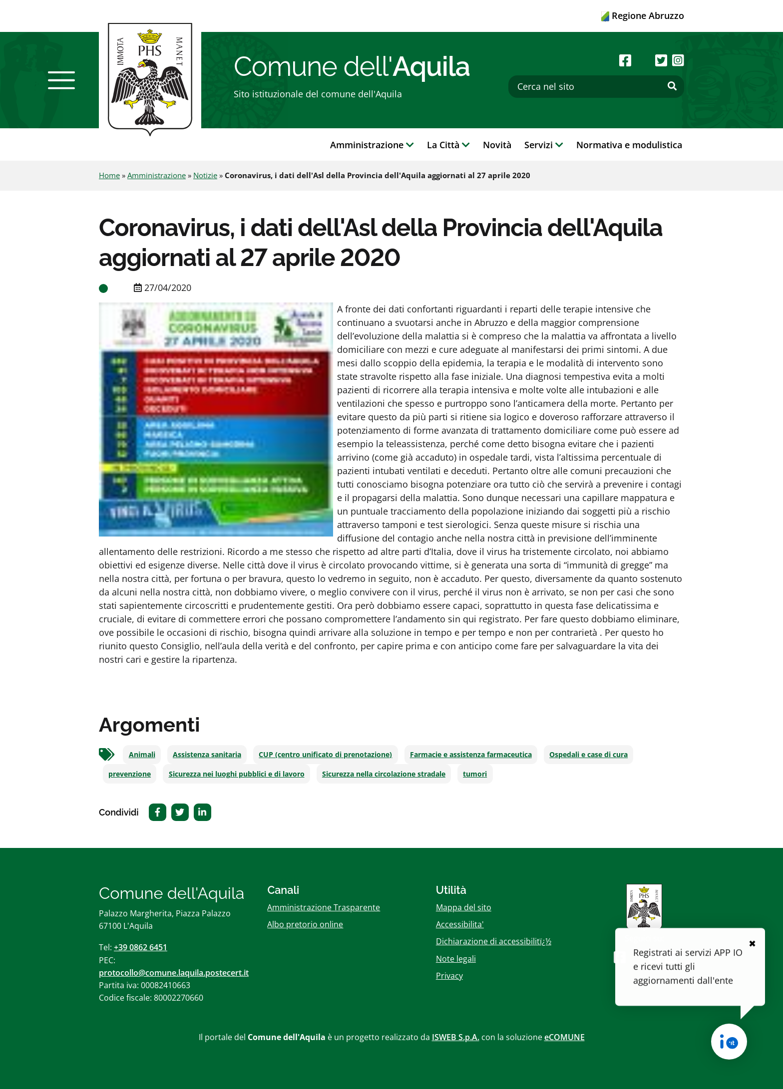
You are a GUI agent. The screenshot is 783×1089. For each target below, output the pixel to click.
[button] (61, 80)
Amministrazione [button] (372, 145)
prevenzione (129, 774)
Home (109, 175)
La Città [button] (448, 145)
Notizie (205, 175)
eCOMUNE (564, 1037)
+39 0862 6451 (140, 947)
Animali (142, 754)
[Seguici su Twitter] (661, 60)
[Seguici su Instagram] (678, 60)
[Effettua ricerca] (672, 86)
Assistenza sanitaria (207, 754)
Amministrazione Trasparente (323, 907)
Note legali (456, 958)
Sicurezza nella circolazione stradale (383, 774)
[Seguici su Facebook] (625, 60)
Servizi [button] (543, 145)
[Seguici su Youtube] (643, 60)
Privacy (449, 975)
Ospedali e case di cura (588, 754)
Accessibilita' (460, 924)
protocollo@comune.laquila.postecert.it (174, 972)
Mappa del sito (463, 907)
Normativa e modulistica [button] (629, 145)
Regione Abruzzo (642, 15)
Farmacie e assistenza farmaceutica (471, 754)
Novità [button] (497, 145)
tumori (475, 774)
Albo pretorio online (305, 924)
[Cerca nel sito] (596, 86)
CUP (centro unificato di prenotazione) (325, 754)
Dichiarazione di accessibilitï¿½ (493, 941)
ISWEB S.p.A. (455, 1037)
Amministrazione (156, 175)
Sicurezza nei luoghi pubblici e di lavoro (237, 774)
